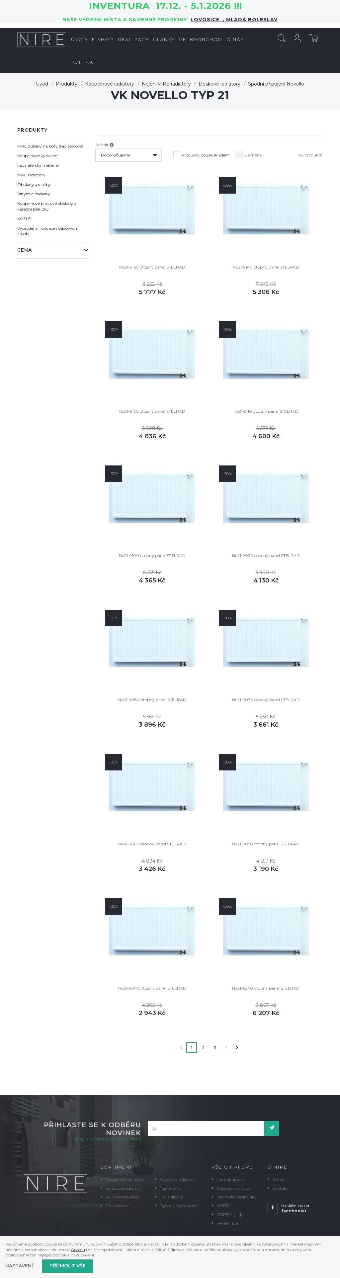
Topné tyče (170, 1188)
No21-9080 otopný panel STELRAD (152, 699)
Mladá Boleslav (251, 20)
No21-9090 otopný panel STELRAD (266, 555)
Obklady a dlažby (34, 184)
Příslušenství (117, 1205)
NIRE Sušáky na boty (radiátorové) (50, 146)
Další (236, 1047)
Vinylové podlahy (33, 193)
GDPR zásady (229, 1214)
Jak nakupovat (230, 1179)
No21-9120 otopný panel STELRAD (152, 411)
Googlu (78, 1249)
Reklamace (227, 1223)
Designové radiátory (124, 1179)
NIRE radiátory (31, 174)
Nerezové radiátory (123, 1188)
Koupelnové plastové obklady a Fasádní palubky (46, 206)
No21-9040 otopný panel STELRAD (152, 988)
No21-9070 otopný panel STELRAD (266, 699)
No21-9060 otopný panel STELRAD (152, 843)
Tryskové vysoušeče (178, 1205)
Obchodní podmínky (236, 1196)
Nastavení (19, 1266)
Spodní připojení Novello (276, 84)
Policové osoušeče (122, 1196)
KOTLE (24, 218)
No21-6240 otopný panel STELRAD (265, 988)
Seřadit (104, 145)
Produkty (66, 84)
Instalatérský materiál (38, 165)
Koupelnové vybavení (37, 155)
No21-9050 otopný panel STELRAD (265, 843)
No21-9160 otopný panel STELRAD (152, 267)
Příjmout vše (67, 1266)
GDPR (222, 1205)
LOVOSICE (207, 20)
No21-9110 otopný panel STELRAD (265, 411)
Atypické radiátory (177, 1179)
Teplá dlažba (171, 1196)
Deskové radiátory (219, 84)
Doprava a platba (233, 1188)
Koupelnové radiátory (109, 84)
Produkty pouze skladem (201, 153)
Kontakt (280, 1188)
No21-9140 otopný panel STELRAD (266, 267)
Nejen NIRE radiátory (166, 84)
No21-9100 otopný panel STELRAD (152, 555)
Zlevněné (249, 153)
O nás (278, 1179)
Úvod (42, 84)
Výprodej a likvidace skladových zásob (47, 231)
